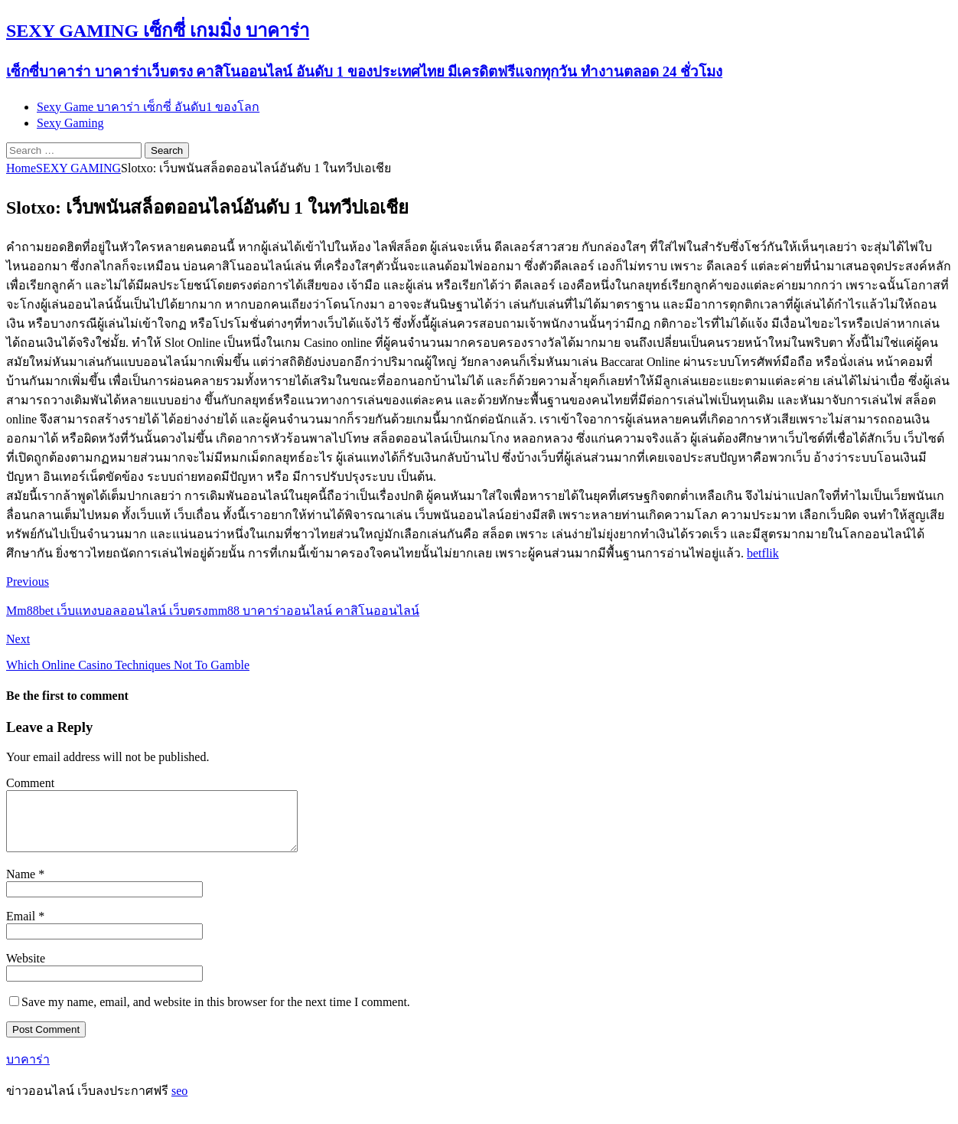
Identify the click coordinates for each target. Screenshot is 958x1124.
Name (22, 885)
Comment (30, 782)
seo (179, 1102)
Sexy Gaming (70, 122)
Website (25, 969)
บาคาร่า (28, 1070)
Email (22, 927)
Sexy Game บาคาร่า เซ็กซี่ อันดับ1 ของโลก (148, 106)
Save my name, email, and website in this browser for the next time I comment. (215, 1013)
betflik (763, 553)
